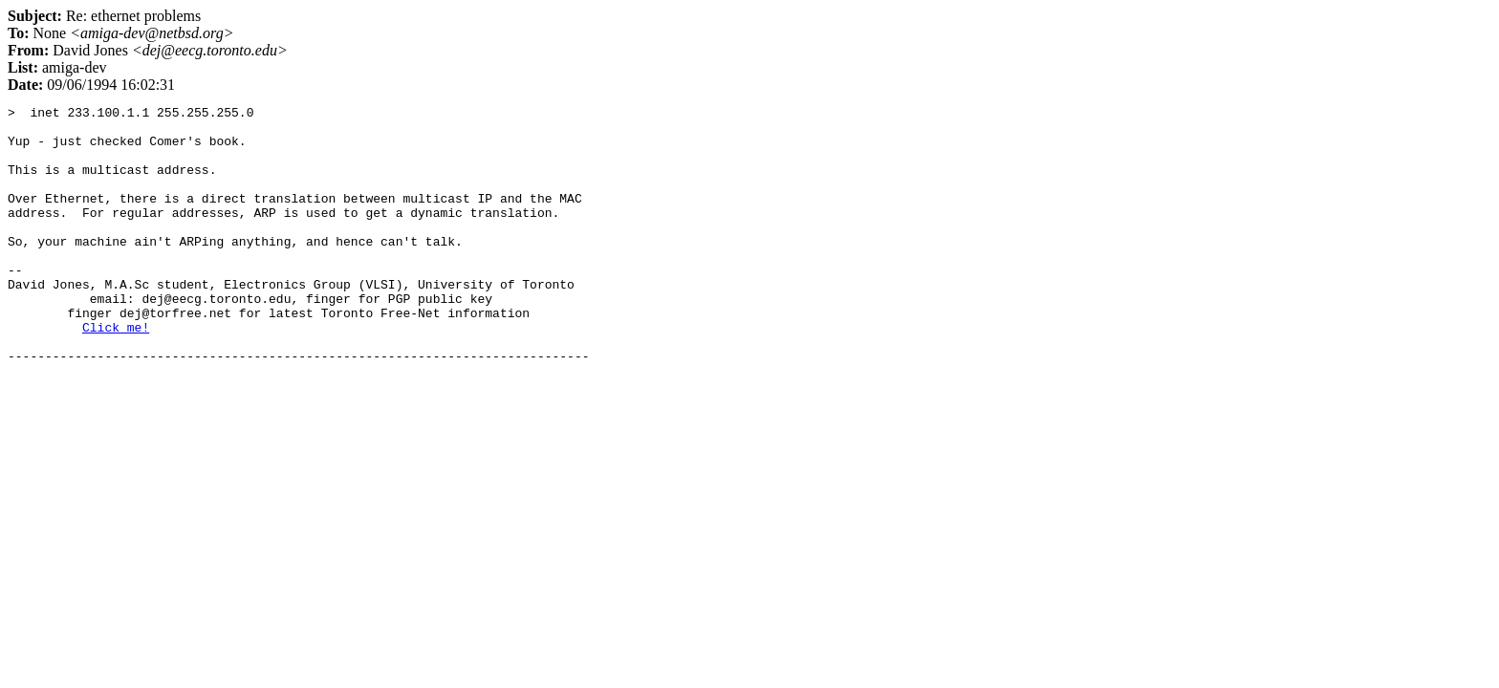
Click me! (115, 372)
